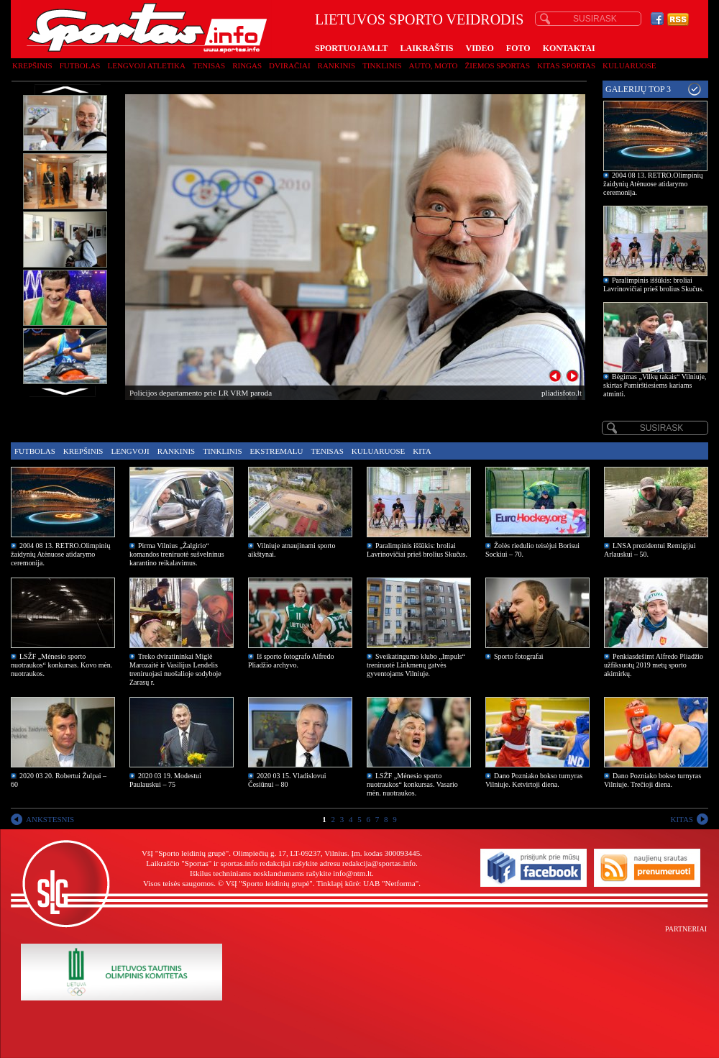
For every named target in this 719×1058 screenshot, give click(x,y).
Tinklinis (381, 65)
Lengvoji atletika (146, 65)
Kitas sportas (566, 65)
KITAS (681, 819)
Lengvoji (130, 451)
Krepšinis (32, 65)
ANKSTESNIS (50, 819)
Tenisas (209, 65)
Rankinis (337, 65)
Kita (422, 451)
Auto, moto (433, 65)
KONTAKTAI (569, 48)
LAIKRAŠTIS (426, 48)
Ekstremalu (276, 451)
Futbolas (80, 65)
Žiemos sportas (497, 65)
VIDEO (480, 48)
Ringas (247, 65)
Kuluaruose (629, 65)
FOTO (518, 48)
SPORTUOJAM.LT (351, 48)
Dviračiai (289, 65)
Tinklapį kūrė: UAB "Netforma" (367, 883)
